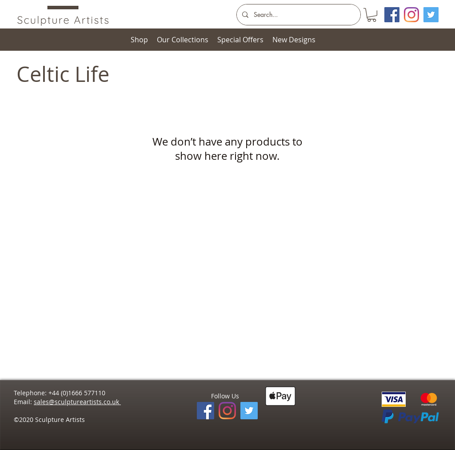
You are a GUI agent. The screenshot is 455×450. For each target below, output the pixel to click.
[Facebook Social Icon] (391, 14)
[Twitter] (431, 14)
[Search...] (298, 14)
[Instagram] (411, 14)
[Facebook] (205, 410)
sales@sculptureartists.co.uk (77, 401)
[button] (371, 15)
